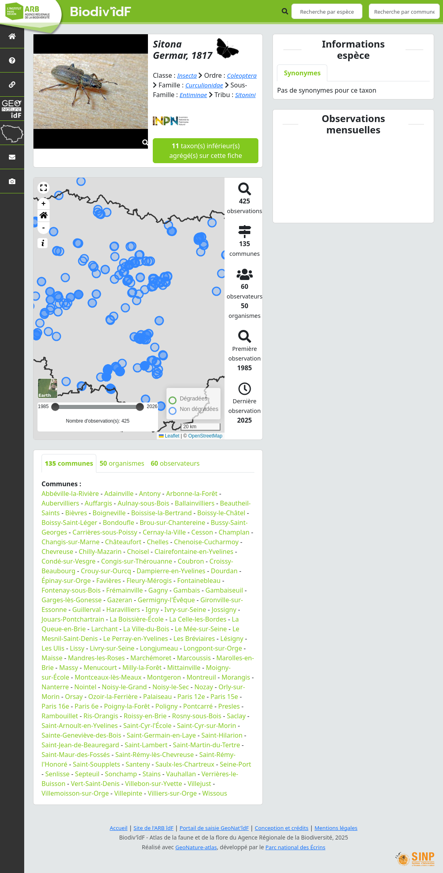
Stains (151, 783)
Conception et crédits (284, 828)
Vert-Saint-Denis (95, 793)
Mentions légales (340, 828)
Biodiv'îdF (100, 12)
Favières (108, 590)
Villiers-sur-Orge (172, 802)
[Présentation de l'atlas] (12, 60)
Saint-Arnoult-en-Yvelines (80, 735)
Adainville (119, 503)
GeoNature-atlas (194, 847)
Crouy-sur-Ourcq (106, 580)
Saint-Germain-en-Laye (161, 744)
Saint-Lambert (146, 754)
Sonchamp (121, 783)
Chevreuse (57, 561)
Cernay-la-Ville (164, 541)
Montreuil (201, 686)
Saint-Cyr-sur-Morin (206, 735)
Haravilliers (123, 619)
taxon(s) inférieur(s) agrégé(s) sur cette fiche (205, 160)
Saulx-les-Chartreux (184, 773)
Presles (228, 715)
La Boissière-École (137, 628)
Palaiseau (157, 706)
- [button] (44, 238)
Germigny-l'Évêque (166, 609)
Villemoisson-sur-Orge (75, 802)
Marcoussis (194, 667)
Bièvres (76, 522)
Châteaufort (123, 551)
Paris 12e (191, 706)
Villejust (199, 793)
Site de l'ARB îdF (150, 828)
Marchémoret (150, 667)
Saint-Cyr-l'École (147, 735)
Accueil (113, 828)
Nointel (85, 696)
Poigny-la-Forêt (127, 715)
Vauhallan (181, 783)
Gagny (158, 599)
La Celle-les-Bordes (198, 628)
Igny (152, 619)
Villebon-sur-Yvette (153, 793)
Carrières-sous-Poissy (105, 541)
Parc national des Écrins (296, 847)
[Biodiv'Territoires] (12, 133)
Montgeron (164, 686)
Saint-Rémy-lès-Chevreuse (154, 764)
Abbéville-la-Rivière (70, 503)
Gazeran (119, 609)
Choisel (138, 561)
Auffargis (98, 512)
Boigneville (109, 522)
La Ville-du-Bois (146, 638)
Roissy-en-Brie (145, 725)
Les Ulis (53, 657)
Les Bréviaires (194, 648)
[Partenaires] (12, 84)
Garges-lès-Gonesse (72, 609)
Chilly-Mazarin (100, 561)
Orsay (74, 706)
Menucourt (100, 677)
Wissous (214, 802)
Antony (150, 503)
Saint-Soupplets (96, 773)
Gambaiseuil (224, 599)
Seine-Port (235, 773)
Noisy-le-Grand (124, 696)
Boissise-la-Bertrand (161, 522)
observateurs (175, 473)
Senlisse (57, 783)
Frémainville (124, 599)
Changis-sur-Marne (71, 551)
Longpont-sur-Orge (212, 657)
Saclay (236, 725)
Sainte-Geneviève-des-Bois (81, 744)
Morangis (235, 686)
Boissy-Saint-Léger (69, 532)
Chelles (157, 551)
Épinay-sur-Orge (66, 590)
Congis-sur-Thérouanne (137, 570)
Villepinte (128, 802)
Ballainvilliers (195, 512)
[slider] (140, 417)
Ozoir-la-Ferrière (113, 706)
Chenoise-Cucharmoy (206, 551)
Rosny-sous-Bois (196, 725)
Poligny (166, 715)
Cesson (202, 541)
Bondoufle (118, 532)
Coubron (191, 570)
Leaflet (169, 445)
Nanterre (55, 696)
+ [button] (44, 213)
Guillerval (86, 619)
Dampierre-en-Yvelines (171, 580)
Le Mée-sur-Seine (201, 638)
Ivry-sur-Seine (185, 619)
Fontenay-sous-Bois (71, 599)
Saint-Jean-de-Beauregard (80, 754)
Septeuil (87, 783)
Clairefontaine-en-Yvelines (193, 561)
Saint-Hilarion (221, 744)
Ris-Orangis (100, 725)
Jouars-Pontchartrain (73, 628)
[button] (43, 197)
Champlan (234, 541)
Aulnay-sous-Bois (143, 512)
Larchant (104, 638)
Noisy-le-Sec (170, 696)
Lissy (77, 657)
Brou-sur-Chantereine (172, 532)
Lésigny (231, 648)
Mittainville (184, 677)
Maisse (52, 667)
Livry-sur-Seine (112, 657)
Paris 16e (55, 715)
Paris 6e (86, 715)
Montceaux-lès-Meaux (108, 686)
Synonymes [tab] (302, 72)
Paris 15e (224, 706)
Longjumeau (159, 657)
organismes (122, 473)
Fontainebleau (199, 590)
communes (69, 473)
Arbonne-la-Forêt (192, 503)
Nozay (203, 696)
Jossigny (224, 619)
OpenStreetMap (205, 445)
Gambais (186, 599)
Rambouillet (60, 725)
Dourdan (224, 580)
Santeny (137, 773)
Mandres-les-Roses (96, 667)
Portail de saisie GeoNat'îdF (213, 828)
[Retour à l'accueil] (12, 36)
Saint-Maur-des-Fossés (76, 764)
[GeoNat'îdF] (12, 108)
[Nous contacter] (12, 157)
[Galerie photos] (12, 181)
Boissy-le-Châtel (221, 522)
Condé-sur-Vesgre (69, 570)
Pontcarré (198, 715)
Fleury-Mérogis (149, 590)
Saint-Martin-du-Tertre (206, 754)
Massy (68, 677)
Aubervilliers (60, 512)
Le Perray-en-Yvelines (135, 648)
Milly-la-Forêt (142, 677)
